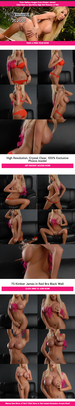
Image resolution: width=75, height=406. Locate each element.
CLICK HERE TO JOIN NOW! (37, 289)
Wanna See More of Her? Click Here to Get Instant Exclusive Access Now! (37, 403)
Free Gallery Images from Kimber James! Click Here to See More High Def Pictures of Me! (37, 4)
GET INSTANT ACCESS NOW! (37, 166)
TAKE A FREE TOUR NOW (37, 43)
